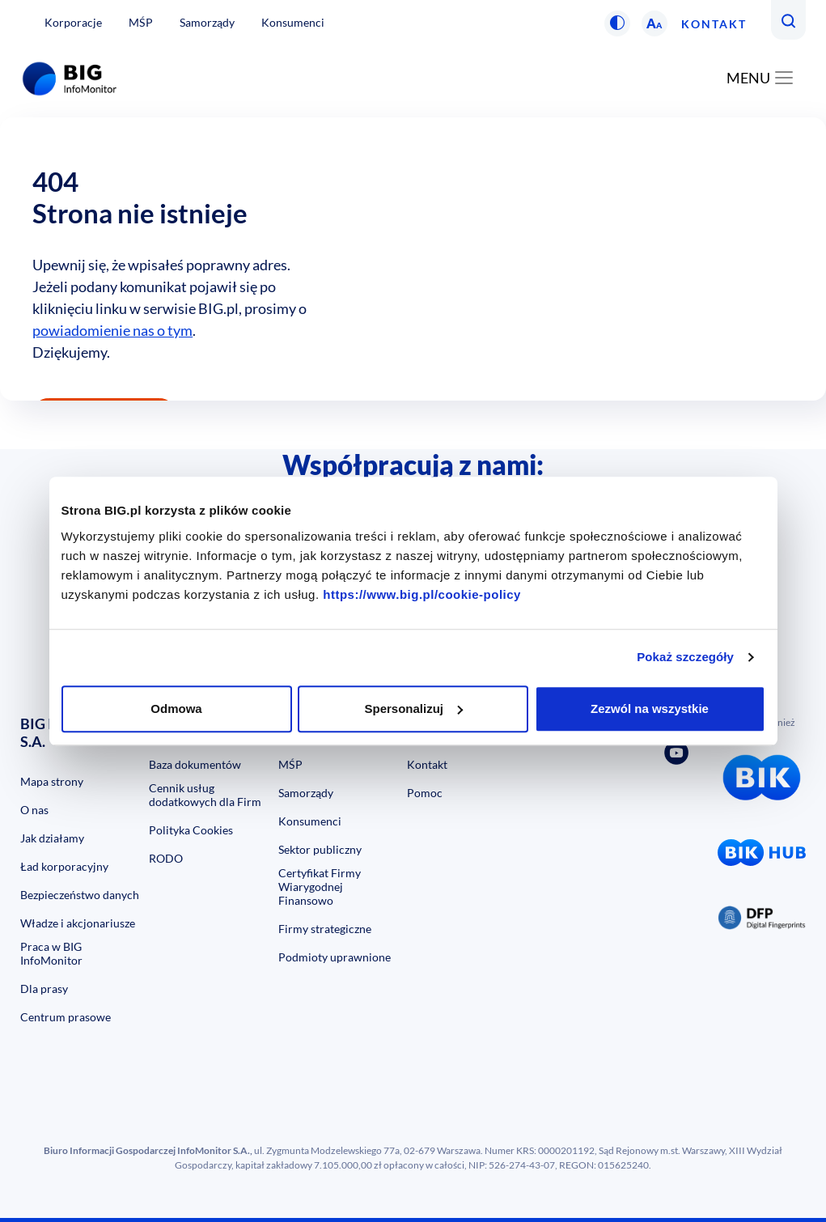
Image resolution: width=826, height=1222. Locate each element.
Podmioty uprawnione (334, 957)
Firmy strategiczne (324, 929)
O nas (34, 810)
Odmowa (175, 708)
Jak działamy (52, 838)
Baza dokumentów (195, 764)
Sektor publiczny (320, 849)
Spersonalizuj (413, 708)
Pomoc (425, 793)
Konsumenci (292, 22)
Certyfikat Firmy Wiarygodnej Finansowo (319, 886)
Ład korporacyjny (64, 866)
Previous (16, 557)
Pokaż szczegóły (685, 657)
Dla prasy (44, 988)
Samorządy (207, 22)
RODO (166, 858)
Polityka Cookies (191, 830)
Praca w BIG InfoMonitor (51, 953)
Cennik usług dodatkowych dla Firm (205, 794)
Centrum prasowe (65, 1017)
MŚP (141, 22)
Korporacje (73, 22)
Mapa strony (51, 781)
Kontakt (714, 24)
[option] (413, 259)
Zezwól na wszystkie (650, 708)
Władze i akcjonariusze (77, 923)
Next (810, 557)
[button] (617, 23)
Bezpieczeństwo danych (79, 895)
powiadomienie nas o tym (112, 330)
